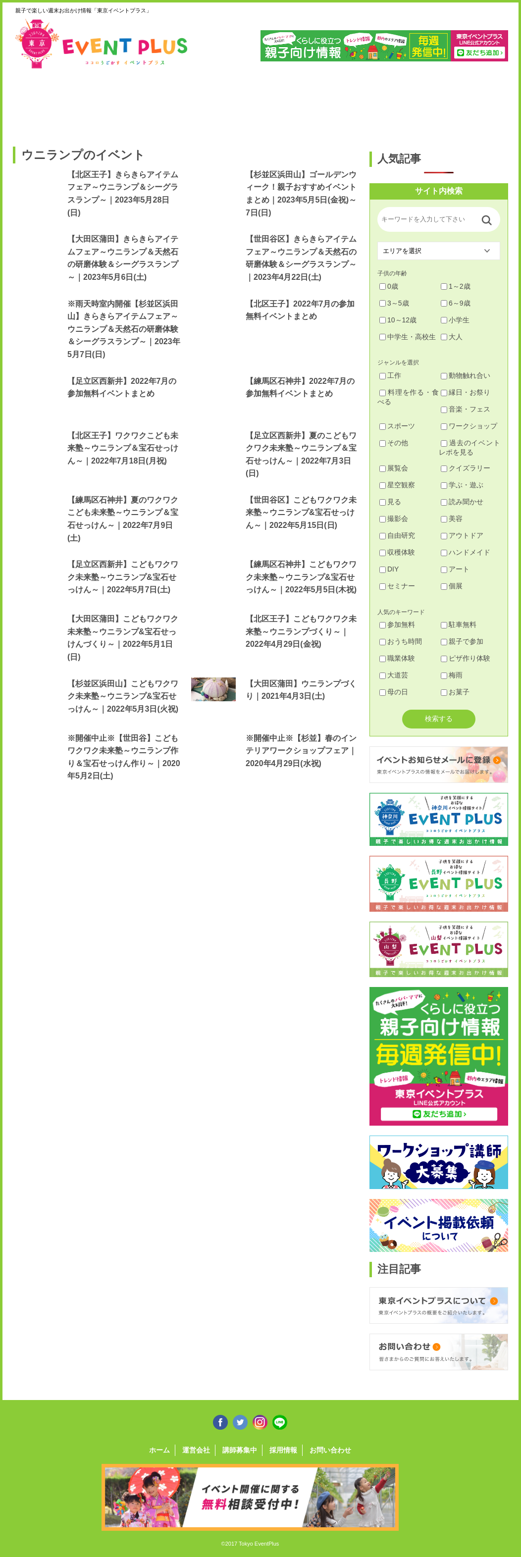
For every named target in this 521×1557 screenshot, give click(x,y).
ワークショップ (469, 426)
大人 (452, 337)
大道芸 (393, 675)
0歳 (388, 286)
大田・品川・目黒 (290, 102)
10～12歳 (398, 320)
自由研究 (397, 535)
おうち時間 (400, 641)
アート (455, 569)
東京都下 (479, 102)
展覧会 (393, 468)
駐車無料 (458, 624)
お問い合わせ (330, 1450)
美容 (452, 518)
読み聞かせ (462, 502)
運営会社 (196, 1450)
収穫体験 (397, 552)
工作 (390, 375)
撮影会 (393, 518)
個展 (452, 586)
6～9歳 (455, 303)
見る (390, 502)
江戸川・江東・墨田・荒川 (416, 102)
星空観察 (397, 485)
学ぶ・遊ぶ (462, 485)
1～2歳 (455, 286)
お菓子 (455, 692)
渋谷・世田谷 (228, 102)
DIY (389, 569)
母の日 (393, 692)
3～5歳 (394, 303)
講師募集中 (239, 1450)
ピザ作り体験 (465, 658)
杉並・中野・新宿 (165, 102)
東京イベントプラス (102, 43)
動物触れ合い (465, 375)
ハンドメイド (465, 552)
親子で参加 (462, 641)
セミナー (397, 586)
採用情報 (283, 1450)
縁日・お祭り (465, 392)
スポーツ (397, 426)
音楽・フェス (465, 409)
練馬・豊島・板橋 (102, 102)
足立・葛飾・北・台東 (39, 102)
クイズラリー (465, 468)
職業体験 (397, 658)
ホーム (159, 1450)
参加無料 (397, 624)
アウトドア (462, 535)
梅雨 (452, 675)
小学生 (455, 320)
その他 (393, 443)
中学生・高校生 (407, 337)
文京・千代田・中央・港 (353, 102)
